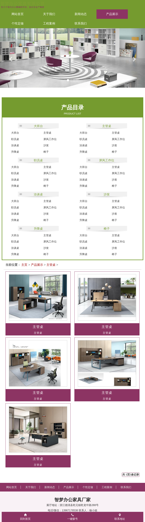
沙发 (46, 145)
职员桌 (15, 139)
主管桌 (47, 132)
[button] (7, 58)
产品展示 (37, 264)
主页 (24, 264)
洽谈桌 (15, 145)
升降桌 (15, 151)
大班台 (38, 126)
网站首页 (18, 14)
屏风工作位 (50, 139)
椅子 (46, 151)
